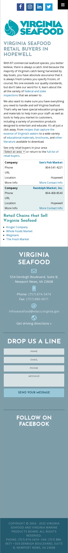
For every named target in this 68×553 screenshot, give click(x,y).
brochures (41, 137)
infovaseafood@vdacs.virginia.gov (34, 311)
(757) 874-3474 (39, 294)
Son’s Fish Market (51, 162)
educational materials (20, 137)
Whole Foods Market (19, 231)
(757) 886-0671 (37, 299)
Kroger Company (17, 227)
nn (14, 152)
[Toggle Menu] (63, 4)
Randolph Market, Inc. (48, 188)
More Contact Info (51, 182)
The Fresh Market (17, 239)
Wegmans (12, 235)
